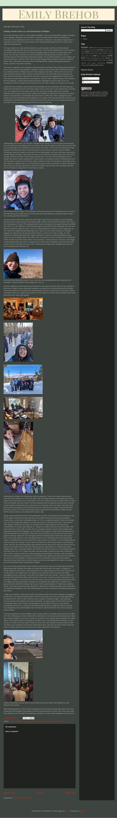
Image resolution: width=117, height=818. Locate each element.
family (110, 56)
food (83, 58)
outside (110, 60)
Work (62, 721)
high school (101, 58)
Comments (87, 82)
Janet (89, 50)
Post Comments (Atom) (21, 798)
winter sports (98, 65)
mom (95, 60)
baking (100, 53)
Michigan (33, 721)
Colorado (18, 721)
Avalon (91, 48)
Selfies (87, 52)
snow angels (91, 63)
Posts (85, 78)
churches (105, 53)
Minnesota (41, 721)
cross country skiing (87, 56)
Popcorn (106, 50)
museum (104, 60)
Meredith (100, 50)
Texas (92, 52)
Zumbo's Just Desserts (100, 52)
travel (57, 721)
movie (99, 60)
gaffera (67, 811)
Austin (84, 47)
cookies (110, 53)
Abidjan (11, 721)
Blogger (82, 811)
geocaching (93, 58)
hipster (107, 58)
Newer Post (9, 793)
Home (40, 793)
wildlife (87, 65)
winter (92, 65)
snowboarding (101, 63)
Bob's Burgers (98, 47)
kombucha (90, 60)
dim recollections (102, 56)
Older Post (70, 793)
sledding (83, 63)
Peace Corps (50, 721)
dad (95, 56)
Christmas (106, 47)
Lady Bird (94, 50)
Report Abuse (87, 70)
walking (83, 65)
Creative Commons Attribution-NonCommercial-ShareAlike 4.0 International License (94, 94)
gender (88, 58)
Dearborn (26, 721)
